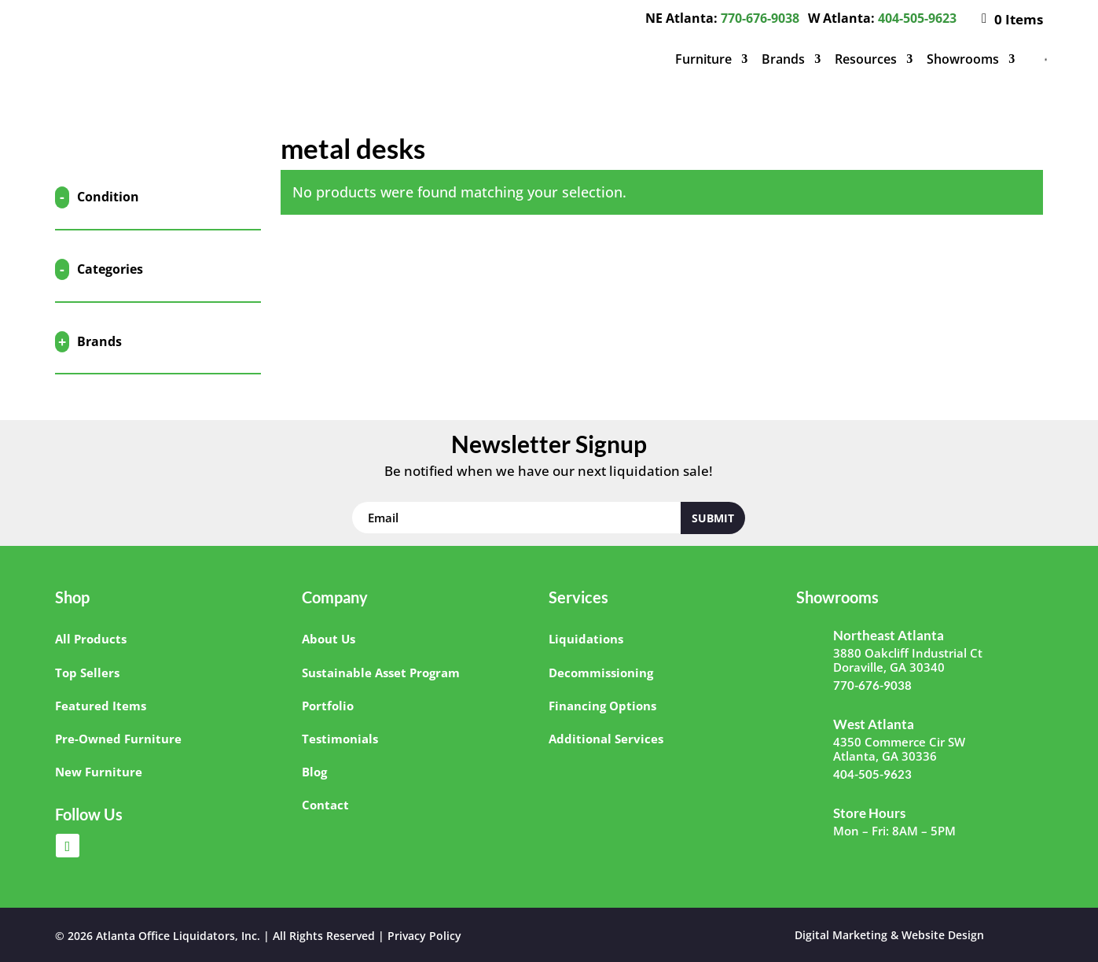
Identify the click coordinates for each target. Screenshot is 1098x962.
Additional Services (606, 738)
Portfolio (328, 705)
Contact (325, 805)
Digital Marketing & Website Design (889, 935)
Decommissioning (601, 672)
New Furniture (98, 772)
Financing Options (602, 705)
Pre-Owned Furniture (118, 738)
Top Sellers (87, 672)
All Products (91, 639)
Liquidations (586, 639)
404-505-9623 (917, 18)
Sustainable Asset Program (381, 672)
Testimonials (340, 738)
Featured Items (100, 705)
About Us (328, 639)
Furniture (703, 59)
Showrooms (963, 59)
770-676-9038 (760, 18)
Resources (866, 59)
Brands (783, 59)
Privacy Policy (424, 935)
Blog (314, 772)
